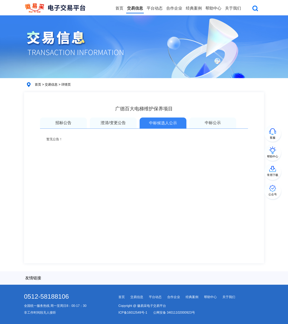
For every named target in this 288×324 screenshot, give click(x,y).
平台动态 (155, 8)
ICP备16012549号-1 (132, 312)
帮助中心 (213, 8)
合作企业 (174, 8)
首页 (119, 8)
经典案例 (194, 8)
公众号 (272, 194)
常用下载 (272, 175)
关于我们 (233, 8)
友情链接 (33, 278)
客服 (272, 137)
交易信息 (135, 8)
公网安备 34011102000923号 (174, 312)
